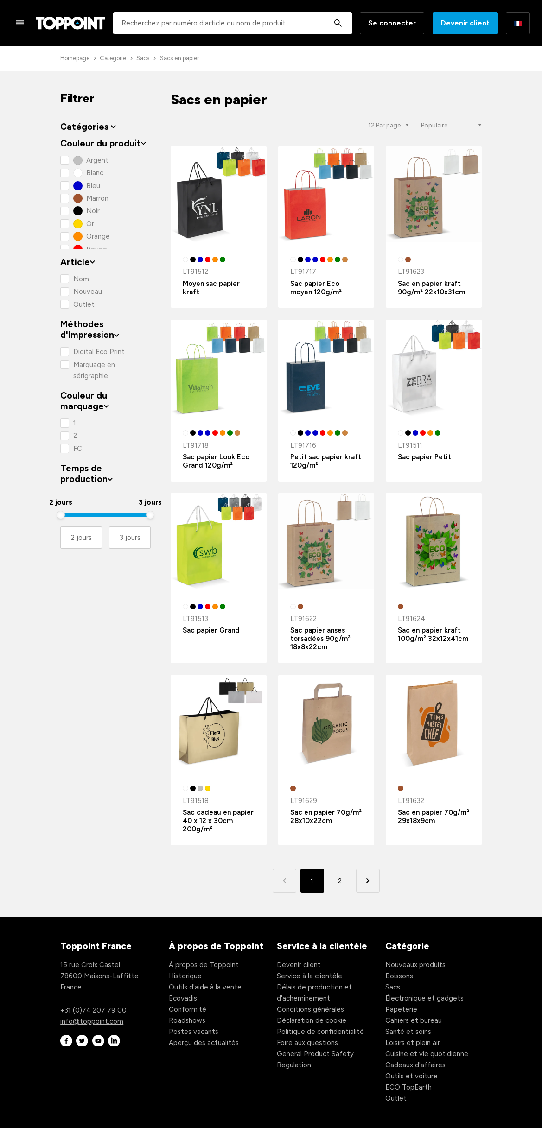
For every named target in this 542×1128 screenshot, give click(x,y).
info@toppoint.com (91, 1021)
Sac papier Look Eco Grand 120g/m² (216, 461)
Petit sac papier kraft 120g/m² (325, 461)
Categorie (113, 58)
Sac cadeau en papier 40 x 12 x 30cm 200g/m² (218, 820)
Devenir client (465, 23)
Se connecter (392, 23)
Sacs (142, 58)
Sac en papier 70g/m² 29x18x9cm (433, 816)
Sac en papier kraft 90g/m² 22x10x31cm (431, 287)
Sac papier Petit (424, 457)
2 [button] (340, 881)
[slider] (61, 515)
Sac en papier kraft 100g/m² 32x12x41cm (433, 634)
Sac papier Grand (211, 630)
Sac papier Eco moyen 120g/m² (316, 287)
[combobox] (232, 23)
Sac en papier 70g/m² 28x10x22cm (326, 816)
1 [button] (312, 881)
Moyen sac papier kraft (211, 287)
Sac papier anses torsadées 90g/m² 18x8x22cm (320, 638)
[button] (368, 881)
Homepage (74, 58)
